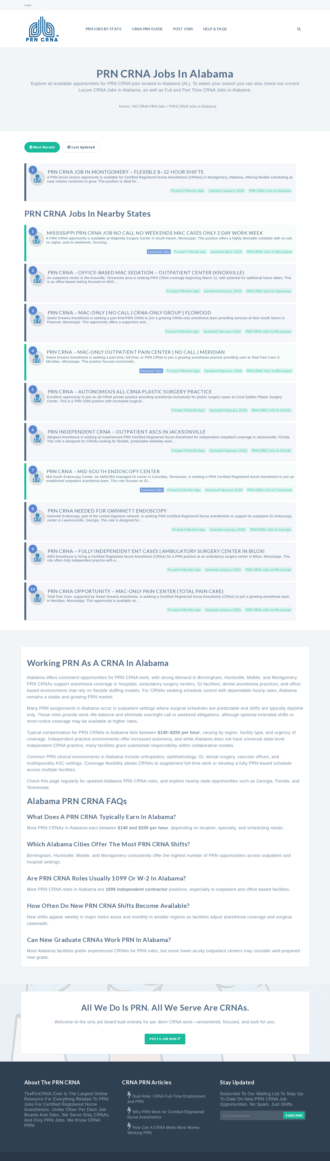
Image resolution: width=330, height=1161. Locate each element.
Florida (282, 770)
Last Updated (81, 147)
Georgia (264, 770)
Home (124, 106)
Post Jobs (183, 29)
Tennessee (38, 776)
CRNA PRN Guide (147, 29)
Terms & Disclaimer (261, 1151)
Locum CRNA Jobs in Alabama (109, 90)
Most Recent (42, 147)
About (190, 1151)
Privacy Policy (295, 1151)
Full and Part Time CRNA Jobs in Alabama (207, 90)
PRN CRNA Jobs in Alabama (193, 106)
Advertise (210, 1151)
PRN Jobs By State (104, 29)
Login (28, 5)
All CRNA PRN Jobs (149, 106)
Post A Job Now (165, 1028)
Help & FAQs (215, 29)
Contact (232, 1151)
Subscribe (293, 1104)
